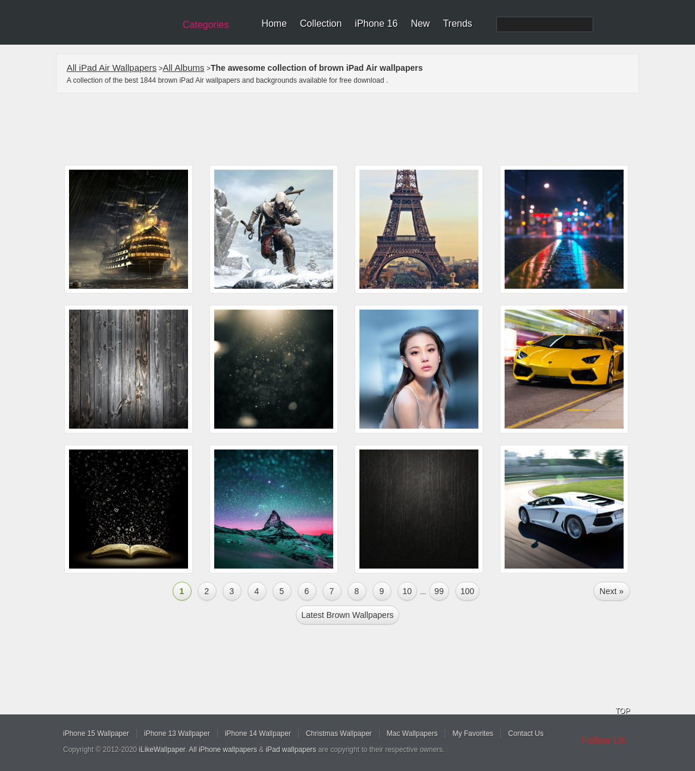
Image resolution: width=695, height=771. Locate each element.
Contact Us (525, 733)
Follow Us (603, 740)
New (420, 23)
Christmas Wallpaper (339, 733)
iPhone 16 (376, 23)
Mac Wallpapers (412, 733)
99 (439, 591)
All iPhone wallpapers (223, 749)
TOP (622, 711)
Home (274, 23)
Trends (457, 23)
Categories (205, 25)
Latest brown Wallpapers (347, 615)
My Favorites (472, 733)
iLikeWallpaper (162, 749)
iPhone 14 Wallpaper (258, 733)
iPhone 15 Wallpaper (96, 733)
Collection (321, 23)
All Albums (184, 68)
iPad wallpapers (291, 749)
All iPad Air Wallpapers (111, 68)
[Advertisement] (355, 129)
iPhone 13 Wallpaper (177, 733)
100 (467, 591)
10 (407, 591)
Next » (612, 591)
